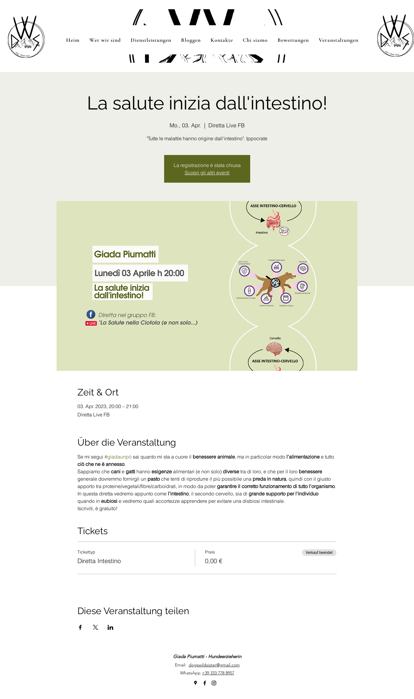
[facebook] (205, 683)
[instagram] (214, 683)
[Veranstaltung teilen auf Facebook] (80, 627)
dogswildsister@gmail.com (214, 665)
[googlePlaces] (195, 683)
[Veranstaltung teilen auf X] (95, 627)
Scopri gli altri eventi (207, 172)
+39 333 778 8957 (218, 673)
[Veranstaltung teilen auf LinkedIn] (110, 627)
